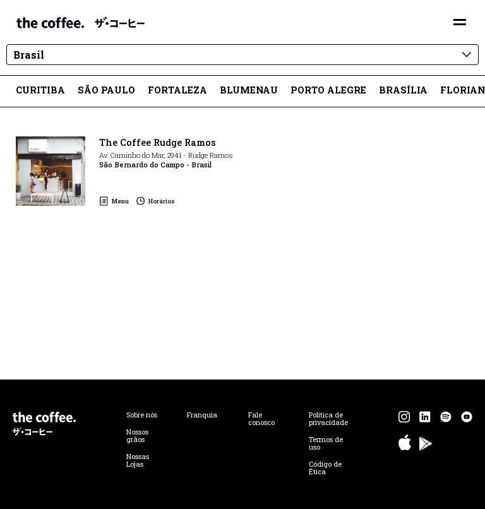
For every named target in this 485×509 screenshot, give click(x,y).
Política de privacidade (328, 418)
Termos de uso (326, 443)
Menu (120, 201)
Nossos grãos (137, 435)
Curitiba (40, 90)
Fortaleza (177, 90)
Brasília (403, 90)
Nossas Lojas (137, 460)
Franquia (202, 415)
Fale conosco (261, 418)
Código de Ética (325, 468)
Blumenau (249, 90)
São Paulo (106, 90)
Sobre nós (141, 415)
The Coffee (80, 22)
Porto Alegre (328, 90)
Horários (161, 201)
